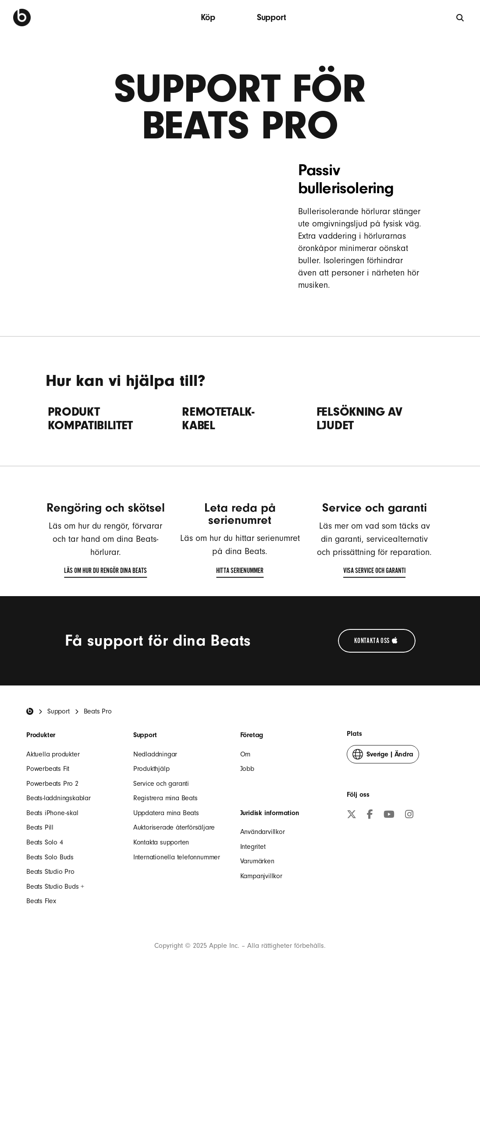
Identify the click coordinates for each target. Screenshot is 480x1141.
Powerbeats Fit (47, 901)
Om (245, 886)
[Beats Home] (29, 844)
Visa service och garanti (374, 705)
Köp (208, 17)
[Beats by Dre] (22, 17)
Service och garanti (161, 916)
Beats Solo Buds (50, 990)
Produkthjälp (151, 901)
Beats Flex (41, 1034)
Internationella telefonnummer (176, 990)
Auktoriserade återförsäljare (174, 960)
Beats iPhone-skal (52, 946)
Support (271, 17)
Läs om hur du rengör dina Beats (105, 705)
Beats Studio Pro (50, 1004)
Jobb (247, 901)
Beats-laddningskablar (58, 931)
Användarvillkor (262, 964)
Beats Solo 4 (44, 975)
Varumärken (257, 994)
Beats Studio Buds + (55, 1019)
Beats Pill (39, 960)
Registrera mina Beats (165, 931)
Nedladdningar (155, 886)
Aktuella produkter (52, 886)
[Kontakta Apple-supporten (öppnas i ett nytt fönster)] (377, 773)
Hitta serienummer (239, 705)
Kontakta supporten (161, 975)
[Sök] (460, 17)
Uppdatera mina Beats (166, 946)
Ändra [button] (382, 889)
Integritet (253, 979)
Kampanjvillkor (261, 1009)
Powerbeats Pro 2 (52, 916)
